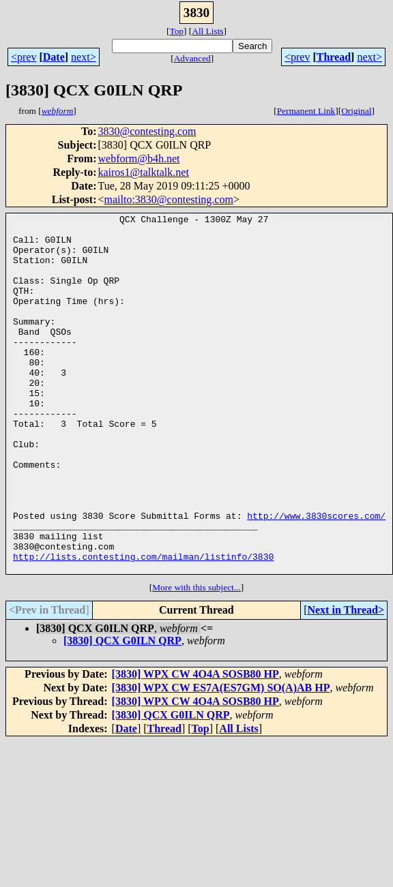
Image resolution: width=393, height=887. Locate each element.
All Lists (207, 31)
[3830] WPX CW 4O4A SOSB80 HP (195, 745)
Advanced (192, 58)
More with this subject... (196, 659)
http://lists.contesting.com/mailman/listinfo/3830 (143, 626)
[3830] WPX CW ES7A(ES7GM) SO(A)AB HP (221, 759)
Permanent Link (306, 111)
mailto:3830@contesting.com (168, 199)
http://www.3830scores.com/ (316, 577)
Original (356, 111)
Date (54, 57)
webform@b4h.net (138, 158)
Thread (334, 57)
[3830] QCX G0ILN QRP (122, 712)
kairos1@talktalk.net (143, 172)
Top (176, 31)
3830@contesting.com (147, 131)
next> (83, 57)
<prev (23, 57)
